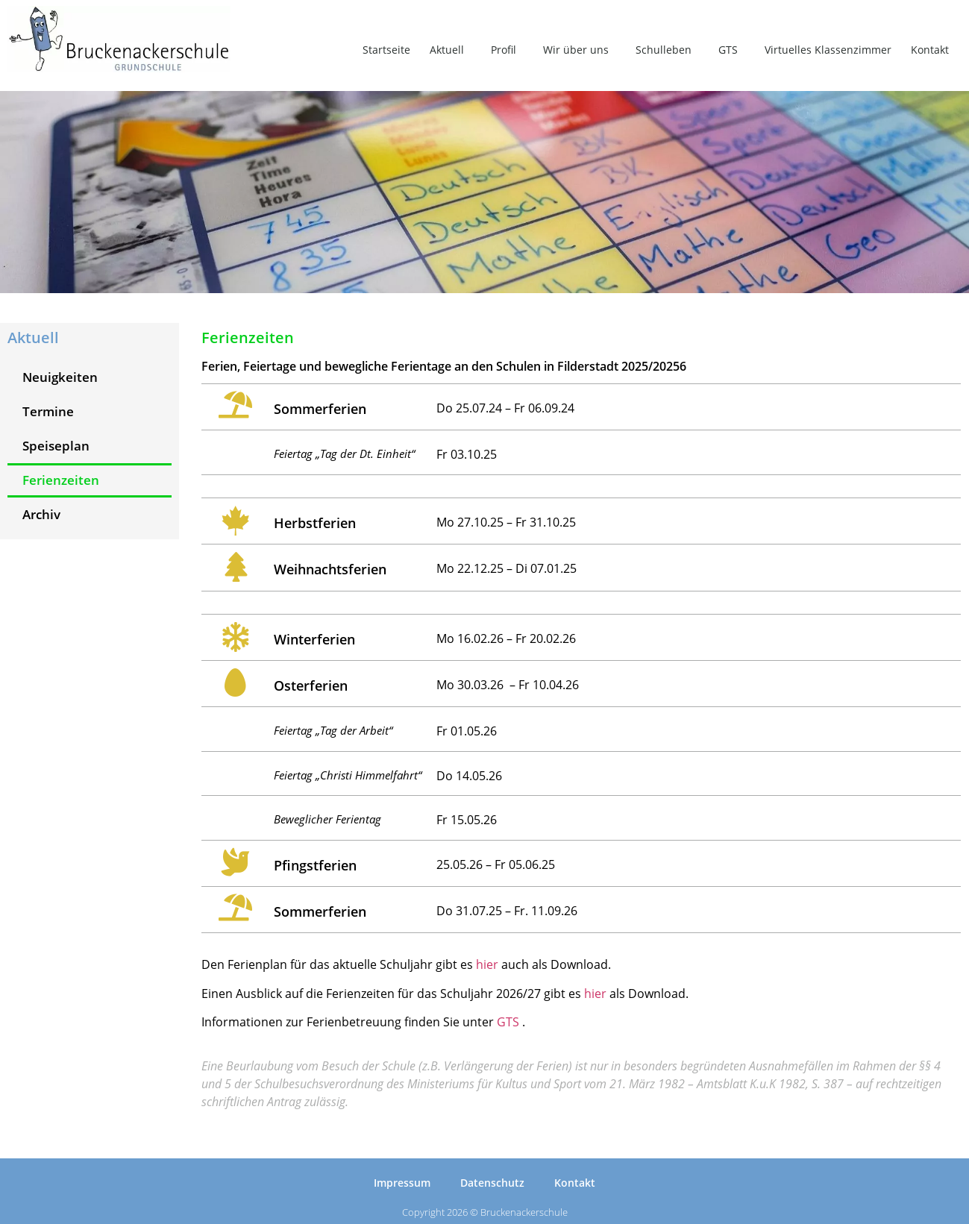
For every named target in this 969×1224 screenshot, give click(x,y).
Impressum (402, 1183)
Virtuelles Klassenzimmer (828, 50)
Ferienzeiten (60, 480)
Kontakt (930, 50)
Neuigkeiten (60, 377)
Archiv (41, 514)
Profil (507, 50)
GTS (731, 50)
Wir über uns (579, 50)
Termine (48, 411)
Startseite (386, 50)
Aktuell (450, 50)
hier (487, 964)
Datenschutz (492, 1183)
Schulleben (667, 50)
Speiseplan (56, 445)
